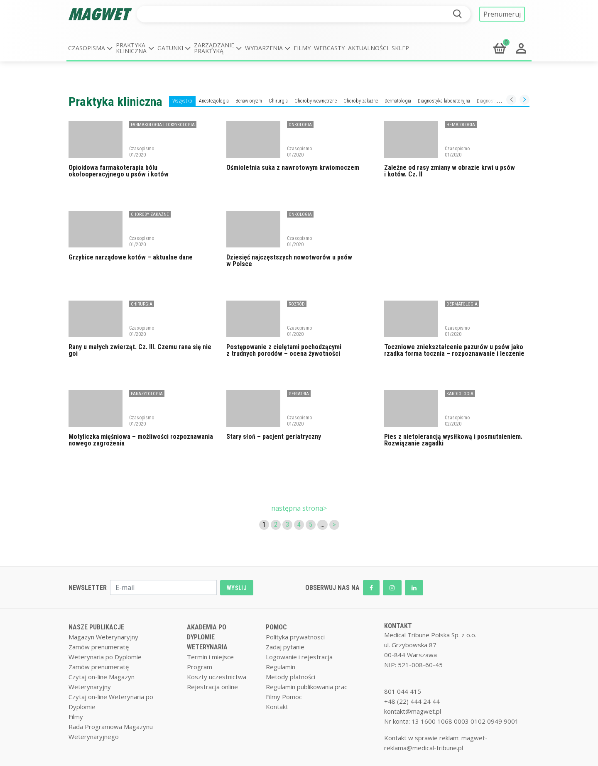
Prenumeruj (502, 14)
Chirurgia (278, 101)
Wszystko (182, 101)
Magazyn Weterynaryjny (103, 637)
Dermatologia (398, 101)
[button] (90, 48)
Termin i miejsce (210, 657)
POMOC (276, 627)
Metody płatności (290, 677)
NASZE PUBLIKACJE (96, 627)
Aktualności (368, 48)
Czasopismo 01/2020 (141, 151)
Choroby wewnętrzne (315, 101)
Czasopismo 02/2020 (457, 420)
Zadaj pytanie (285, 647)
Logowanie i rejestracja (299, 657)
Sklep (400, 48)
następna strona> (299, 508)
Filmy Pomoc (284, 697)
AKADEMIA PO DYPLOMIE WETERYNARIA (207, 637)
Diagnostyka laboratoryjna (444, 101)
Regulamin (280, 667)
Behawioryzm (248, 101)
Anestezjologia (214, 101)
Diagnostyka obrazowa (499, 101)
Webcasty (329, 48)
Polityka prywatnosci (295, 637)
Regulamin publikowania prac (306, 687)
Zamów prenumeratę (99, 647)
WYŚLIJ (237, 588)
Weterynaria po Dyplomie (105, 657)
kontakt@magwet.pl (412, 711)
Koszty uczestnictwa (216, 677)
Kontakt (277, 706)
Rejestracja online (212, 687)
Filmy (302, 48)
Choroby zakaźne (360, 101)
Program (199, 667)
